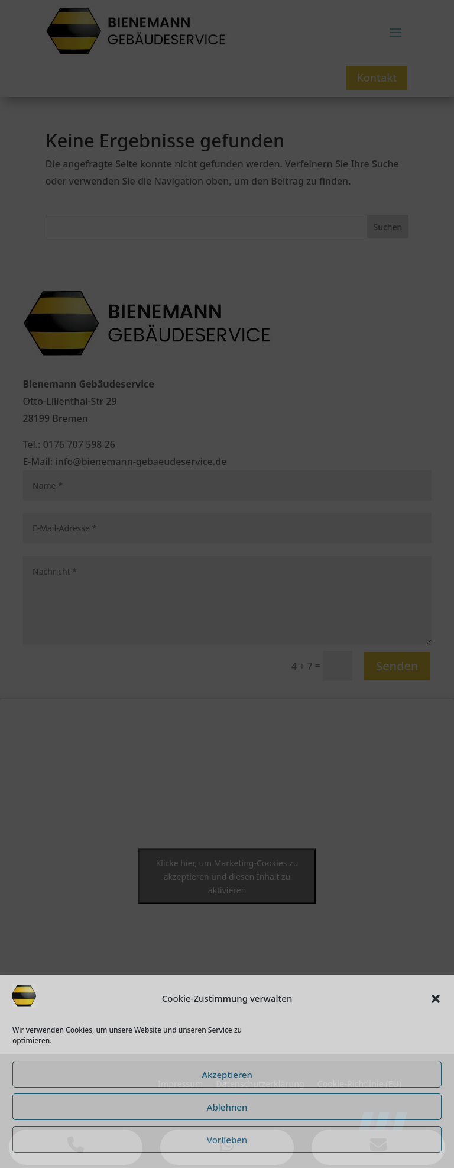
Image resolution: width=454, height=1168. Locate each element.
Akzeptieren (227, 1074)
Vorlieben (227, 1140)
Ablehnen (227, 1107)
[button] (436, 999)
